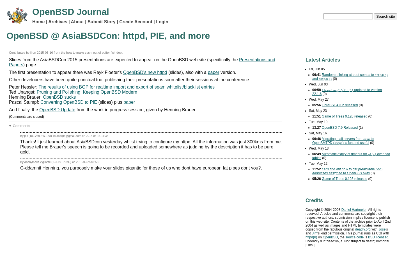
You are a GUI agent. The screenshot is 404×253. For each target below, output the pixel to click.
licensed (378, 237)
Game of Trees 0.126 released (344, 116)
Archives (57, 21)
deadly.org (363, 229)
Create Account (135, 21)
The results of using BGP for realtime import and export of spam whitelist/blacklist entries (127, 87)
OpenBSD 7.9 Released (340, 128)
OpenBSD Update (57, 109)
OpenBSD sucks (59, 97)
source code (354, 237)
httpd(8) (311, 237)
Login (162, 21)
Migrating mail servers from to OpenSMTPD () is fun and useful (343, 141)
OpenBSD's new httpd (145, 72)
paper (213, 72)
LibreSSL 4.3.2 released (340, 105)
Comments (21, 126)
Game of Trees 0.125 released (344, 179)
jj (31, 52)
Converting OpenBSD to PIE (68, 102)
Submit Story (102, 21)
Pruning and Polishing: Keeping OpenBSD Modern (87, 92)
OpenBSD (330, 237)
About (77, 21)
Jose (381, 229)
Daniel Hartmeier (353, 210)
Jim (314, 233)
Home (38, 21)
